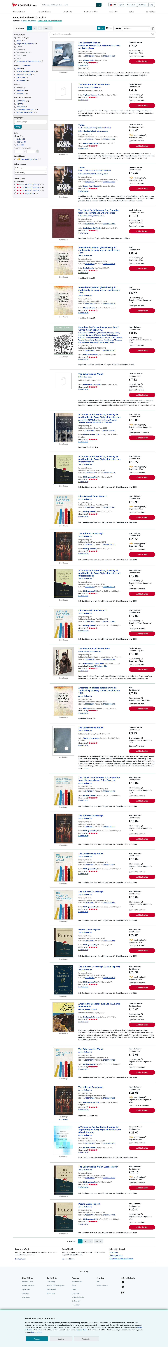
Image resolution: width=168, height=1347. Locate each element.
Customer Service (102, 1285)
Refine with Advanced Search (50, 21)
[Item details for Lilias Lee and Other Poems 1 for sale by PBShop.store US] (63, 509)
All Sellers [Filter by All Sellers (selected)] (20, 182)
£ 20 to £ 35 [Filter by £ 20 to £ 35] (20, 142)
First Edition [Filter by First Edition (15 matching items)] (21, 101)
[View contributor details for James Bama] (83, 651)
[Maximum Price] (30, 151)
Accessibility (76, 1305)
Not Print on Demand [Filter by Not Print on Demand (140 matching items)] (25, 112)
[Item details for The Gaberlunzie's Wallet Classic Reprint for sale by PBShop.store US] (63, 1180)
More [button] (86, 768)
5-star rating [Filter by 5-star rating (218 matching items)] (27, 193)
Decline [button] (61, 1339)
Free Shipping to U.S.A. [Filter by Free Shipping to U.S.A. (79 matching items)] (27, 159)
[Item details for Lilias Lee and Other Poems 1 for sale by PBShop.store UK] (63, 623)
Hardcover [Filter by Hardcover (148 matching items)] (21, 90)
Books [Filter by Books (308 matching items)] (19, 41)
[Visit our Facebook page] (122, 1282)
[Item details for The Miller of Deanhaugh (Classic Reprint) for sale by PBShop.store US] (63, 980)
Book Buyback (51, 1289)
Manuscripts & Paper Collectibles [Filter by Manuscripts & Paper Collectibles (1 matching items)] (28, 61)
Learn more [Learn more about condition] (26, 65)
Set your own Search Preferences (121, 1258)
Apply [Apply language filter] (18, 127)
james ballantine (29, 21)
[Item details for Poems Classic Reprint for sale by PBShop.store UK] (63, 1217)
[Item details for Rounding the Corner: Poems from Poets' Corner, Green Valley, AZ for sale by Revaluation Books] (63, 340)
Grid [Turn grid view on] (109, 28)
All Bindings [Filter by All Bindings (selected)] (20, 87)
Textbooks (113, 12)
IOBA (105, 666)
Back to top (84, 1271)
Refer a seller (51, 1293)
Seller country (20, 173)
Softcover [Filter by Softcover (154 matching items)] (21, 93)
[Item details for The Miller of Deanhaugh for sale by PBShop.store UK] (63, 829)
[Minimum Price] (18, 151)
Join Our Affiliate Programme (56, 1285)
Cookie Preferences (78, 1297)
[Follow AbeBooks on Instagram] (122, 1292)
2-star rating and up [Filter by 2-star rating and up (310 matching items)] (30, 184)
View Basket (26, 1297)
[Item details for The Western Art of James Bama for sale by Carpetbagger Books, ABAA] (63, 661)
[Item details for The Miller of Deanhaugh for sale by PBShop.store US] (63, 546)
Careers (74, 1289)
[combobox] (68, 5)
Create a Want (20, 1259)
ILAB (101, 666)
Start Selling (150, 12)
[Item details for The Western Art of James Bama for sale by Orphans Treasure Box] (63, 91)
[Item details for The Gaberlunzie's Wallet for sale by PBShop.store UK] (63, 867)
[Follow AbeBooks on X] (122, 1287)
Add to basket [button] (142, 61)
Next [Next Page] (46, 28)
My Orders (25, 1293)
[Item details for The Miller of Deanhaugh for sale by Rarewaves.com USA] (63, 1100)
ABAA (96, 666)
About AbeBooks (77, 1282)
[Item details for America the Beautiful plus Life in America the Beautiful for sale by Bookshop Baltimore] (63, 1017)
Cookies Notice (76, 1301)
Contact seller (83, 65)
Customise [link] (86, 1339)
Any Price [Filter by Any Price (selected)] (19, 136)
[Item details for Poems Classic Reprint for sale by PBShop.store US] (63, 942)
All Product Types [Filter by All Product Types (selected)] (22, 38)
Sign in (121, 5)
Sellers (131, 12)
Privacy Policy (76, 1293)
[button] (152, 34)
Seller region (19, 168)
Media (74, 1285)
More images (63, 1119)
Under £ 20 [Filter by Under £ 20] (19, 139)
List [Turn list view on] (100, 28)
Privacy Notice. (36, 1332)
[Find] (99, 5)
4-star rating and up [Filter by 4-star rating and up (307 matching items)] (30, 190)
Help (151, 5)
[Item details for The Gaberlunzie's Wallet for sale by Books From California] (63, 381)
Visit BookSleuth (68, 1259)
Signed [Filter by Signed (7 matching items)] (19, 104)
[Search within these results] (102, 34)
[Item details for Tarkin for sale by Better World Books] (63, 138)
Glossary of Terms (116, 1255)
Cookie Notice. (82, 1330)
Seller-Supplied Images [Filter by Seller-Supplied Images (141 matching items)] (26, 109)
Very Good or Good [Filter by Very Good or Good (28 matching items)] (24, 74)
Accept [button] (37, 1339)
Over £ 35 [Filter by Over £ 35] (19, 145)
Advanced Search (19, 12)
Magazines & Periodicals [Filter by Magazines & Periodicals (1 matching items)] (25, 43)
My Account (131, 5)
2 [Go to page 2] (34, 28)
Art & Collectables (90, 12)
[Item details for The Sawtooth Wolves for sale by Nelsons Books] (63, 56)
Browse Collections (44, 12)
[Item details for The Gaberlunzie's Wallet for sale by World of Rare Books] (63, 741)
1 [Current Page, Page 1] (29, 28)
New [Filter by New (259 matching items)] (19, 69)
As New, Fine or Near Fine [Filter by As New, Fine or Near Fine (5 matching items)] (26, 71)
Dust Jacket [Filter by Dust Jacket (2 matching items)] (20, 107)
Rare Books (68, 12)
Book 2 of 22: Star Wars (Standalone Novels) (94, 128)
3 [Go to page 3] (90, 1241)
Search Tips (114, 1252)
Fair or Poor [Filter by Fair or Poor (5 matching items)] (21, 77)
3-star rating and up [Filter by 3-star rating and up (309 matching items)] (30, 187)
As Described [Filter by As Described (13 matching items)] (21, 80)
